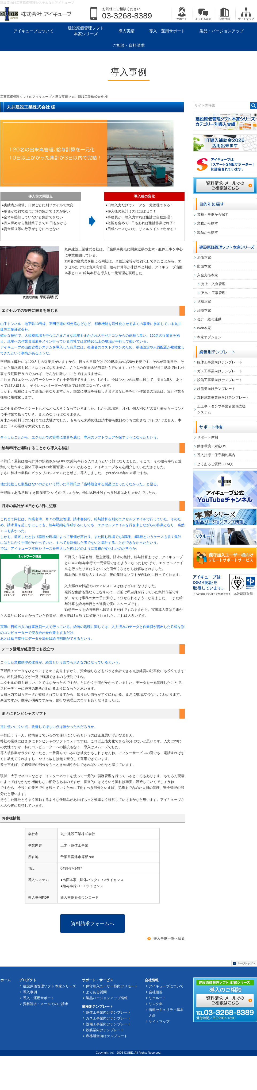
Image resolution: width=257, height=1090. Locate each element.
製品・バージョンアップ (222, 31)
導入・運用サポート (167, 31)
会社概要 (156, 992)
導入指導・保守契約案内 (216, 455)
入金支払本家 (207, 275)
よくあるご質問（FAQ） (216, 464)
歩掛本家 (204, 310)
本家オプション (209, 337)
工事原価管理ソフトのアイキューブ (26, 97)
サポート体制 (207, 437)
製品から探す (207, 232)
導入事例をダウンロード (79, 897)
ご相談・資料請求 (129, 45)
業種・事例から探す (212, 214)
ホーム (5, 980)
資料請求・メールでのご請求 (45, 1004)
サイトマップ (246, 13)
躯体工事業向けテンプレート (219, 362)
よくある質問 (203, 13)
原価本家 (204, 257)
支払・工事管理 (213, 293)
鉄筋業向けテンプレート (216, 389)
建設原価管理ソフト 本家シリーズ (86, 31)
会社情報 (224, 13)
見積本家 (204, 302)
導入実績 (126, 31)
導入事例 (30, 992)
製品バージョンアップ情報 (107, 998)
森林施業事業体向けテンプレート (223, 397)
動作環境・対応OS (212, 446)
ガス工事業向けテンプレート (219, 371)
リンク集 (156, 1004)
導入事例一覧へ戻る (169, 938)
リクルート (157, 998)
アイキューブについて (33, 31)
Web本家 (204, 328)
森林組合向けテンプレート (107, 1036)
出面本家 (204, 266)
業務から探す (207, 223)
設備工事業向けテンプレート (219, 380)
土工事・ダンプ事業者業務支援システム (221, 409)
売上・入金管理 (213, 284)
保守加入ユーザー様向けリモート (112, 986)
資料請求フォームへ (92, 923)
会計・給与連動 (209, 319)
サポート (182, 13)
